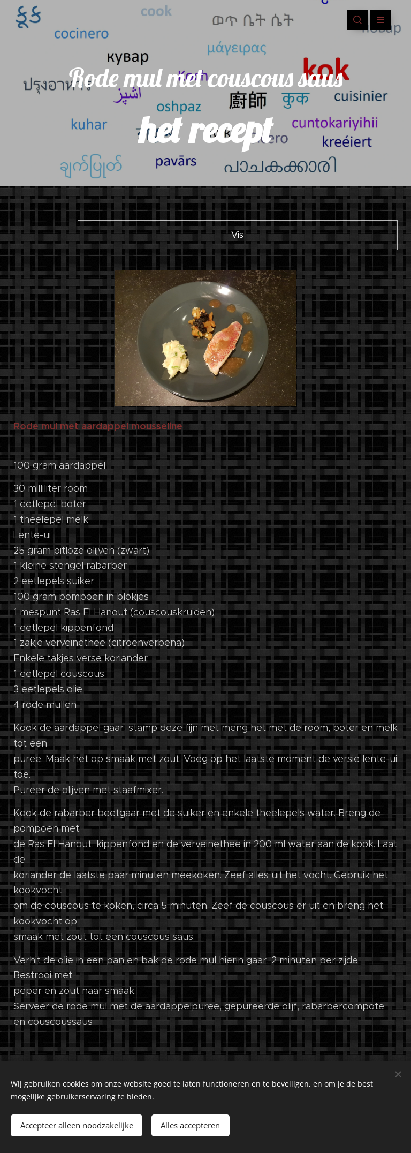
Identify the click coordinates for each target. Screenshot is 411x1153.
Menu (377, 20)
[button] (357, 20)
